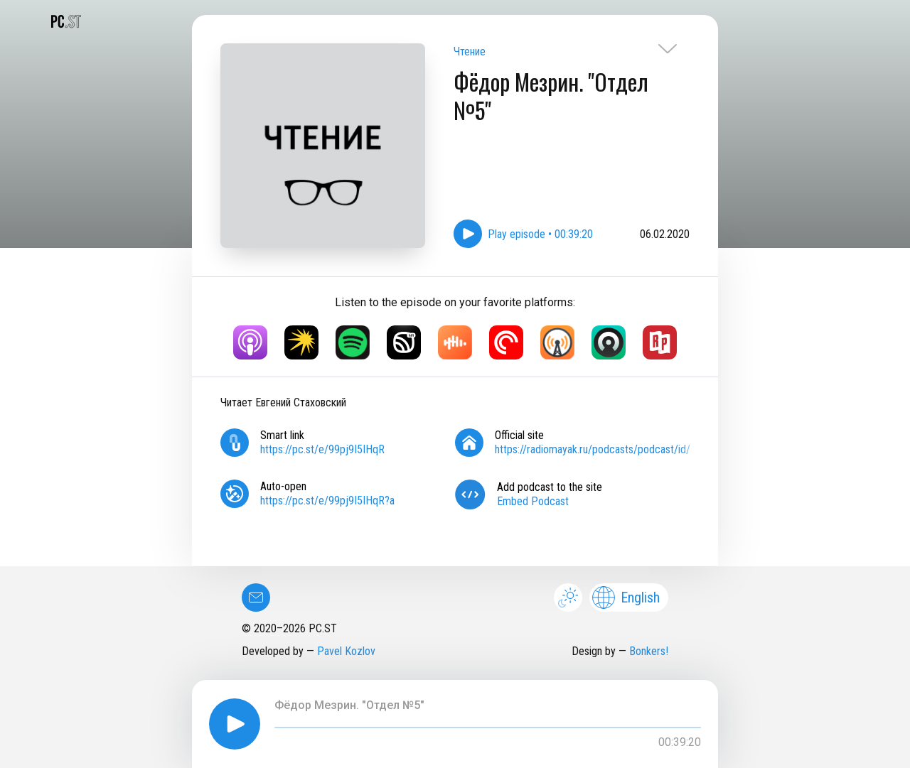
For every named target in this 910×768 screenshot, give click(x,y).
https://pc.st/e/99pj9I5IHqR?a (327, 500)
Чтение (470, 51)
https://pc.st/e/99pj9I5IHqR (322, 449)
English (626, 597)
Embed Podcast (533, 501)
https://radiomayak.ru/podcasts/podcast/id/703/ (603, 449)
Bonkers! (648, 651)
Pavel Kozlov (346, 651)
